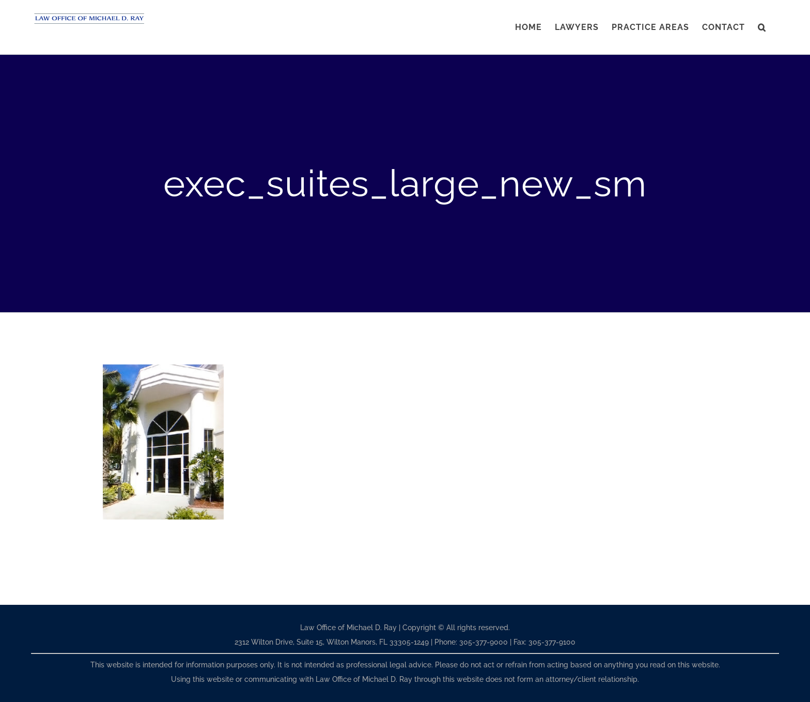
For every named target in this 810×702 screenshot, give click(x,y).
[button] (762, 27)
